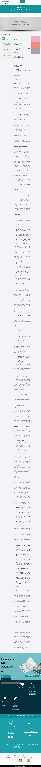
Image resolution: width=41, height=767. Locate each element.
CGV (8, 715)
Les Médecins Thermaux (16, 747)
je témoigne (15, 709)
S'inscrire (29, 735)
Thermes (22, 1)
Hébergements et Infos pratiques (30, 15)
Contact (12, 715)
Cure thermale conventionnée (10, 15)
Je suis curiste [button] (5, 676)
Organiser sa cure (16, 746)
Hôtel (37, 1)
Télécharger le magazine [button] (32, 675)
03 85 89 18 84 (32, 694)
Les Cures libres (17, 15)
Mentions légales (30, 715)
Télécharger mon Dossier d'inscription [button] (10, 682)
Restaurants (17, 3)
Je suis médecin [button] (5, 679)
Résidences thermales (29, 1)
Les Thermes (4, 14)
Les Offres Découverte (23, 15)
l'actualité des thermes (20, 715)
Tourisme (17, 1)
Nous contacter (6, 1)
